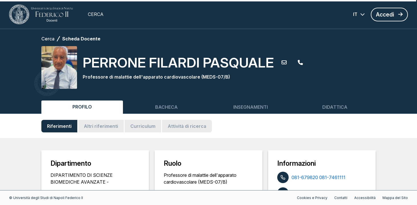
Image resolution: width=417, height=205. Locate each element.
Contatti (340, 198)
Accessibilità (365, 198)
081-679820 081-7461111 (318, 177)
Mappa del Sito (395, 198)
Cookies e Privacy (312, 198)
